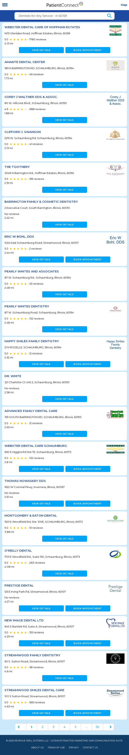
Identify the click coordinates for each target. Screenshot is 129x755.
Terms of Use (56, 747)
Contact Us (90, 747)
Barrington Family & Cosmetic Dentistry (41, 202)
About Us (37, 747)
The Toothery (17, 167)
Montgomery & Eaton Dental (30, 515)
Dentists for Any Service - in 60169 (43, 16)
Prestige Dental (19, 585)
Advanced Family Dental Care (30, 411)
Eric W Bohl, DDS (19, 236)
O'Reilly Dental (18, 550)
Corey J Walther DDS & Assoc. (30, 97)
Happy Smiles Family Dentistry (31, 341)
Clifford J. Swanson (22, 132)
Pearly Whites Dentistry (26, 306)
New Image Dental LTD (24, 620)
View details (41, 50)
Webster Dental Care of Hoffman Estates (42, 27)
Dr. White (12, 376)
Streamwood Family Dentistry (32, 655)
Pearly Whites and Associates (31, 271)
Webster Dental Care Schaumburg (35, 446)
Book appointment (88, 50)
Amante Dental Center (24, 62)
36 (97, 727)
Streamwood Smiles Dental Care (34, 690)
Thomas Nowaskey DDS (25, 481)
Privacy (74, 747)
